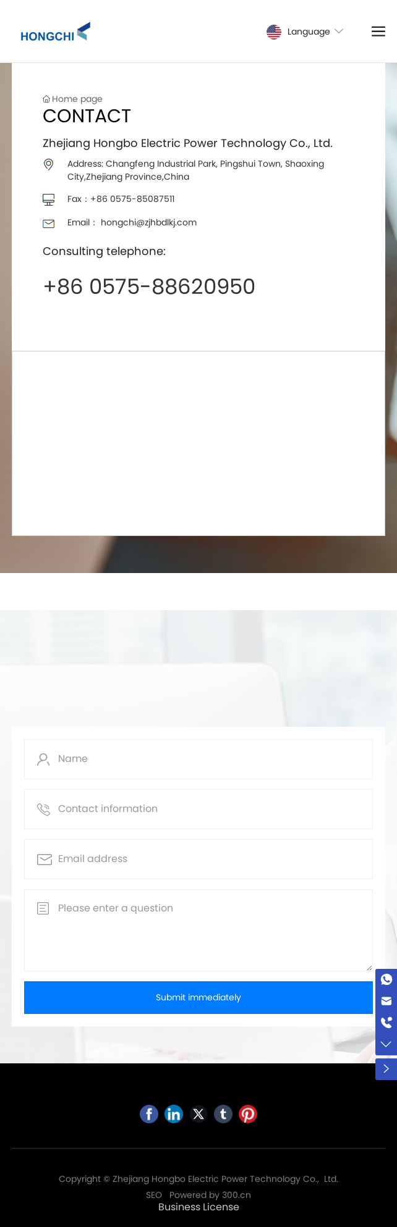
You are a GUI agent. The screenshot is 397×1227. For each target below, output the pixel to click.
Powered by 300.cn (210, 1195)
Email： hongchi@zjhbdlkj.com (132, 222)
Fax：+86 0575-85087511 (120, 199)
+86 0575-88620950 (149, 286)
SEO (154, 1195)
